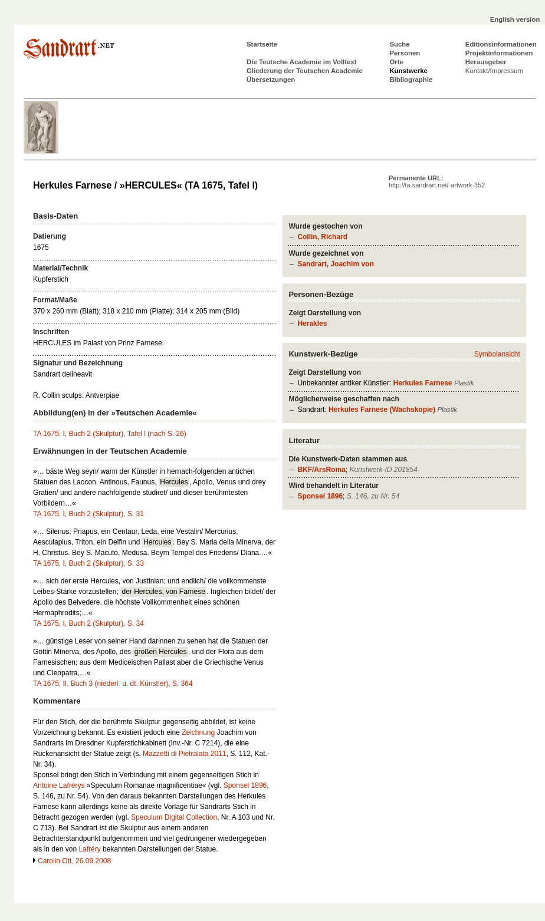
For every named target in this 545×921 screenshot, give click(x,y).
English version (515, 19)
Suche (399, 44)
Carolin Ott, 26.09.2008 (74, 861)
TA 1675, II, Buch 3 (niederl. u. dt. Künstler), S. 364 (113, 683)
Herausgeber (486, 61)
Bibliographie (410, 79)
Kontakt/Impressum (494, 70)
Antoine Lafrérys (58, 785)
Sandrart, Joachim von (335, 264)
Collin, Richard (322, 237)
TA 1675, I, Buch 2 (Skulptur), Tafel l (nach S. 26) (109, 434)
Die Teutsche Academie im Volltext (302, 61)
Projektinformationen (499, 53)
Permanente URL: (437, 181)
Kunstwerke (408, 70)
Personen (404, 53)
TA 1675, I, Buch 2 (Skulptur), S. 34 (88, 623)
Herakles (312, 323)
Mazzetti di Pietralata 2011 (184, 754)
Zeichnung (198, 732)
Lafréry (89, 849)
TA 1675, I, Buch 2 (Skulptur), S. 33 (88, 563)
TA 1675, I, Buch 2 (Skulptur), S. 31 (88, 514)
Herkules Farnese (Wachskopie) (382, 409)
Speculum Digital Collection (174, 817)
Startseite (262, 44)
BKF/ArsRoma (321, 470)
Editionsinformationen (501, 44)
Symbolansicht (497, 354)
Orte (396, 61)
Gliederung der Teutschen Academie (305, 70)
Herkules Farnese (422, 383)
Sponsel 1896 (320, 496)
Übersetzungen (271, 79)
